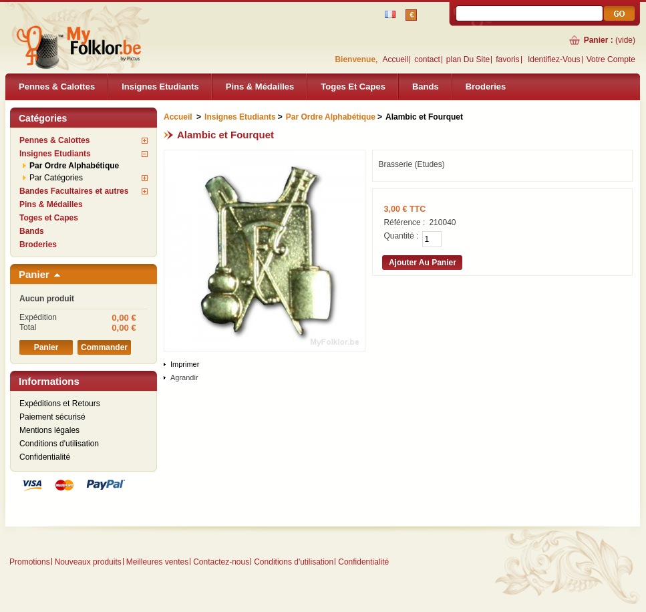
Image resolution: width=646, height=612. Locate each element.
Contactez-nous (221, 562)
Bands (425, 87)
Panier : (598, 40)
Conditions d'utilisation (59, 443)
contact (427, 59)
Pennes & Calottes (57, 87)
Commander (104, 347)
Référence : (404, 222)
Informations (49, 381)
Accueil (395, 59)
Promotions (29, 562)
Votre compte (611, 59)
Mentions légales (49, 430)
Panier (34, 274)
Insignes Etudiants (160, 87)
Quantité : (400, 236)
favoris (507, 59)
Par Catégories (56, 177)
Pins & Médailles (260, 87)
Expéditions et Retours (59, 403)
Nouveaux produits (88, 562)
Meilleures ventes (157, 562)
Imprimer (184, 364)
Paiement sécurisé (52, 417)
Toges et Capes (353, 87)
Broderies (486, 87)
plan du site (468, 59)
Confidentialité (44, 457)
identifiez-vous (554, 59)
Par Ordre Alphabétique (74, 165)
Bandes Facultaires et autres (73, 191)
